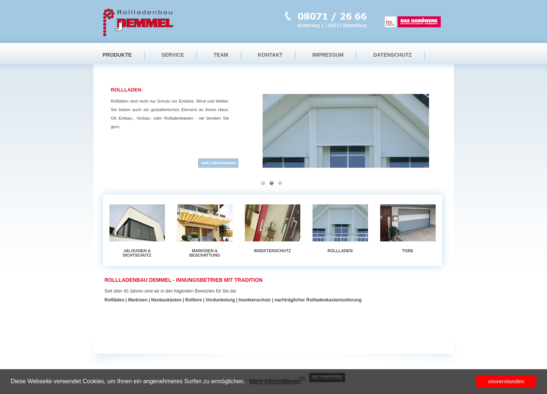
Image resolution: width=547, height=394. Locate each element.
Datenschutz (392, 55)
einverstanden (506, 381)
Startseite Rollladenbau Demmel (139, 21)
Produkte (117, 55)
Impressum (328, 55)
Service (172, 55)
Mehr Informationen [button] (275, 381)
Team (220, 55)
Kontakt (270, 55)
